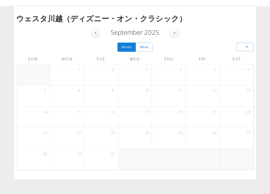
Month (126, 47)
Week (144, 47)
